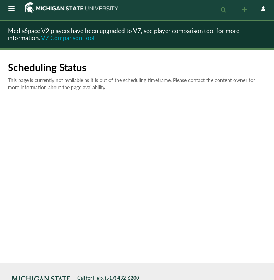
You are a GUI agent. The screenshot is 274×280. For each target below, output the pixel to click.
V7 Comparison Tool (68, 38)
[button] (13, 9)
